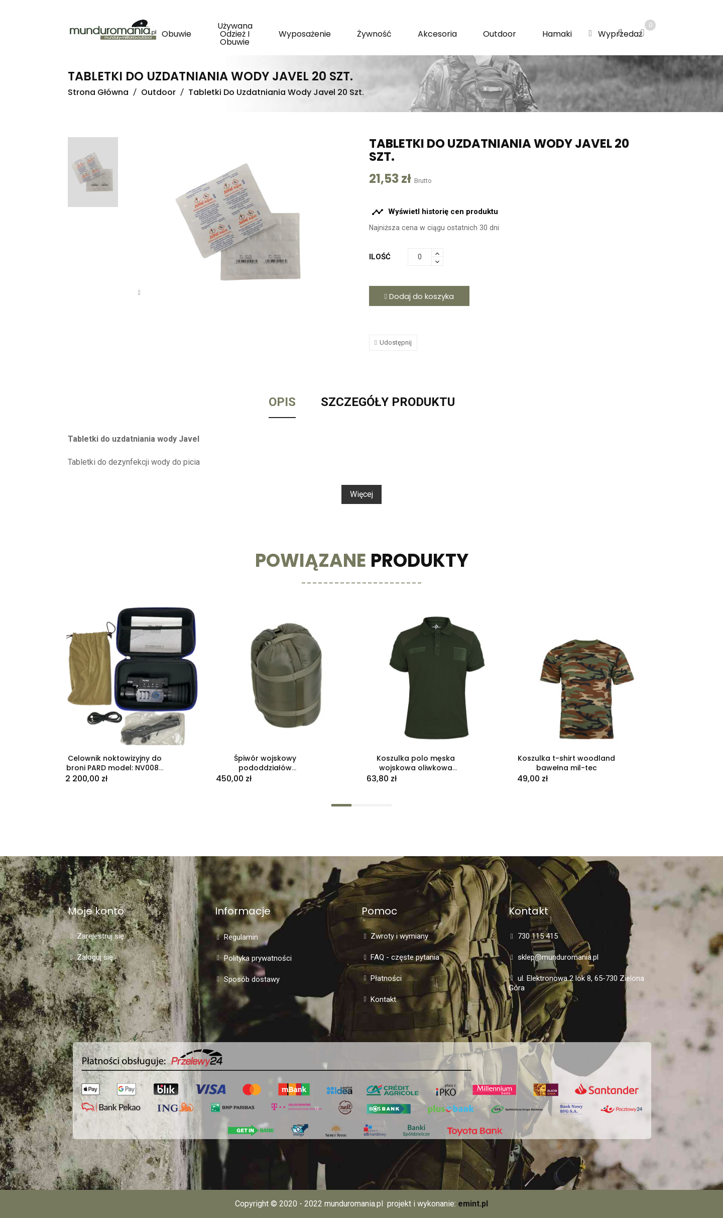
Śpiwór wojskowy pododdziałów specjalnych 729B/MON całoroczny (265, 772)
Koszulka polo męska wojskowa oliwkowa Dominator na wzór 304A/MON (416, 772)
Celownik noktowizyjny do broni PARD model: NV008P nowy (114, 767)
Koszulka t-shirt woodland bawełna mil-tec (566, 763)
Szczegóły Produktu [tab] (388, 402)
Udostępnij (396, 342)
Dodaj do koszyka (419, 296)
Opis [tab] (282, 402)
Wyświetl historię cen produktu (435, 212)
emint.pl (473, 1203)
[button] (590, 34)
